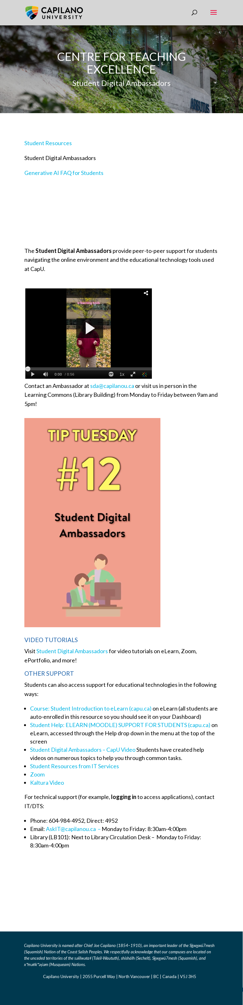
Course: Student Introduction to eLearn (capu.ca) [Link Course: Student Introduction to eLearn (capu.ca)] (91, 708)
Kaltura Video (47, 782)
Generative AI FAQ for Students (63, 172)
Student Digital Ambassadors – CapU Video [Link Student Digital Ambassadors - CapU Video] (82, 749)
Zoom (37, 774)
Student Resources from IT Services (74, 766)
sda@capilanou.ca (112, 385)
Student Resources (48, 142)
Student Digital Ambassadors (72, 650)
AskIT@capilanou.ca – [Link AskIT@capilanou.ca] (74, 828)
